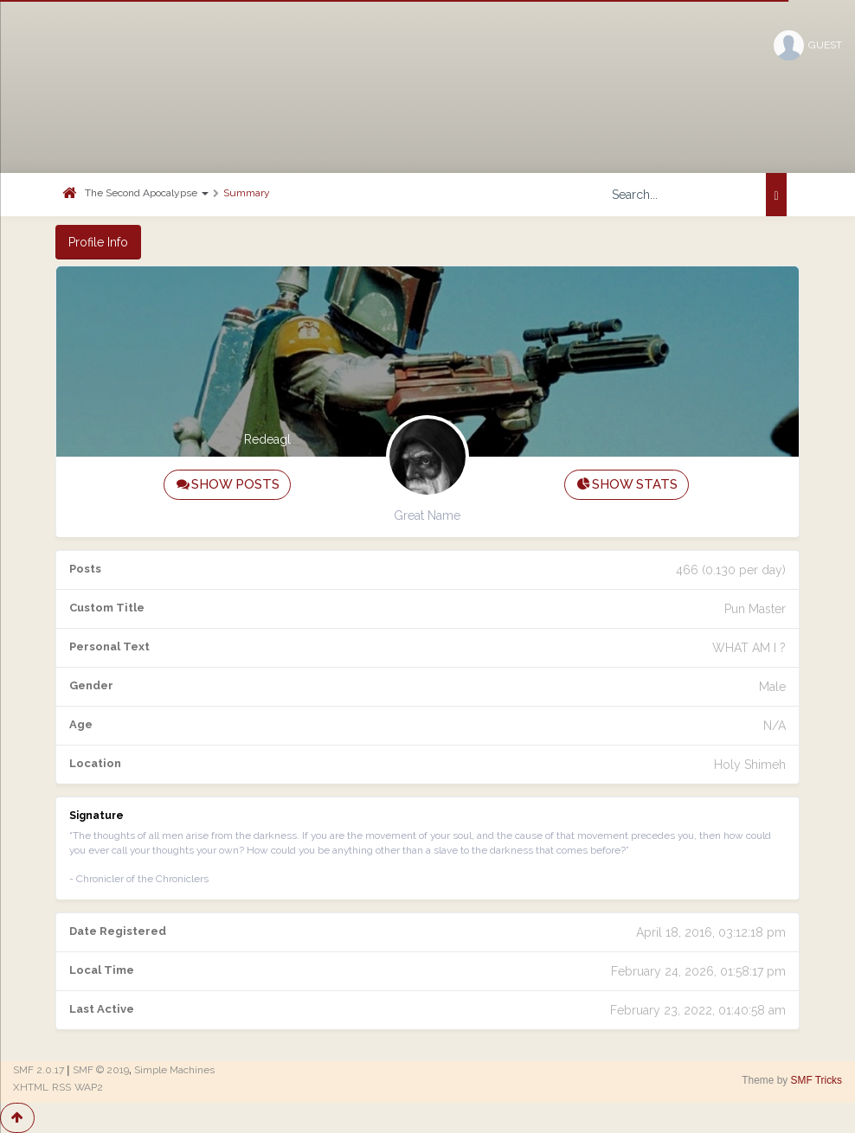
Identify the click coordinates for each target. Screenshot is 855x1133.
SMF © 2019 (101, 1070)
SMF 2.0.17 (38, 1070)
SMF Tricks (816, 1080)
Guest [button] (808, 45)
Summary (246, 193)
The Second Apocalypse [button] (147, 193)
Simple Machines (174, 1070)
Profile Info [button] (98, 242)
